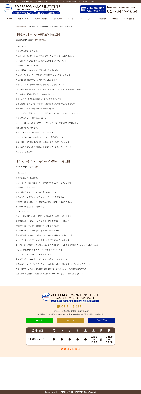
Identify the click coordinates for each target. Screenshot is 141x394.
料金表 (115, 19)
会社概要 (103, 19)
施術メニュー (23, 19)
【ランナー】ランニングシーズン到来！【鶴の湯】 (43, 161)
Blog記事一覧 (21, 26)
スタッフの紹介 (40, 19)
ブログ (90, 19)
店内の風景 (57, 19)
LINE (39, 320)
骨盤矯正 (42, 40)
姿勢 (36, 40)
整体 (36, 167)
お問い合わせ (129, 19)
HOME (9, 19)
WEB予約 (102, 320)
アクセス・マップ (75, 19)
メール (70, 320)
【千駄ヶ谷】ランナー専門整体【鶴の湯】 (38, 34)
